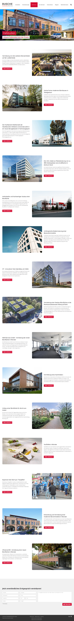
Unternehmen (50, 4)
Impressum (32, 616)
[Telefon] (10, 601)
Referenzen (34, 4)
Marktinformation (64, 4)
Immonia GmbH (10, 618)
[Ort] (31, 598)
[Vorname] (28, 593)
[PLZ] (22, 598)
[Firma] (28, 595)
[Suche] (71, 5)
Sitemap (42, 616)
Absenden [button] (68, 604)
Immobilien (17, 4)
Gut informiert (42, 4)
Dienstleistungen (25, 4)
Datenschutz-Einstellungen (36, 618)
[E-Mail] (28, 601)
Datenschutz (37, 616)
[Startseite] (7, 5)
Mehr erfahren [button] (6, 68)
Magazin (57, 4)
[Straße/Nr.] (10, 598)
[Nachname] (10, 595)
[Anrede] (10, 593)
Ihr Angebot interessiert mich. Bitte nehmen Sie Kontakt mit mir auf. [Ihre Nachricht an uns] (55, 597)
